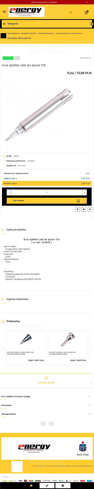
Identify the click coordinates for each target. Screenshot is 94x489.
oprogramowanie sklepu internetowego (67, 466)
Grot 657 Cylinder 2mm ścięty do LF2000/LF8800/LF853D (62, 353)
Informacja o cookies (41, 466)
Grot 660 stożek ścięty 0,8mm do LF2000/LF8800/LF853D (20, 353)
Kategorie (10, 24)
